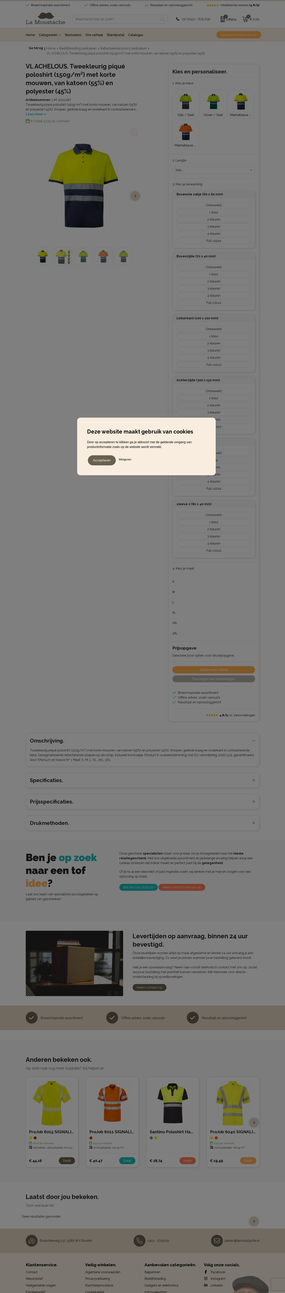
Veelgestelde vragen (41, 1248)
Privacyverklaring (97, 1241)
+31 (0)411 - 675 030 (195, 19)
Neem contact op (149, 950)
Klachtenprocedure (99, 1248)
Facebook (214, 1235)
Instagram (214, 1241)
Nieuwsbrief (34, 1241)
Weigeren (125, 458)
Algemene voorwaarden (102, 1235)
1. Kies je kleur (183, 83)
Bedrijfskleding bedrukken (78, 48)
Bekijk (67, 1123)
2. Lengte (179, 123)
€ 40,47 (95, 1123)
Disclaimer (92, 1261)
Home (51, 48)
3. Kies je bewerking (187, 147)
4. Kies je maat (183, 531)
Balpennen (152, 1235)
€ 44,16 (35, 1123)
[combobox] (115, 19)
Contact (32, 1235)
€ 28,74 (156, 1123)
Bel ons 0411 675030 (138, 850)
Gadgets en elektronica (161, 1248)
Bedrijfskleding (155, 1241)
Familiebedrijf (35, 1255)
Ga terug (36, 48)
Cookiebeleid (94, 1255)
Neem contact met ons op (181, 850)
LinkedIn (213, 1248)
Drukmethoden (37, 1261)
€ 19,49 (216, 1123)
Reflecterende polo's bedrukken (123, 48)
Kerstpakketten (155, 1255)
